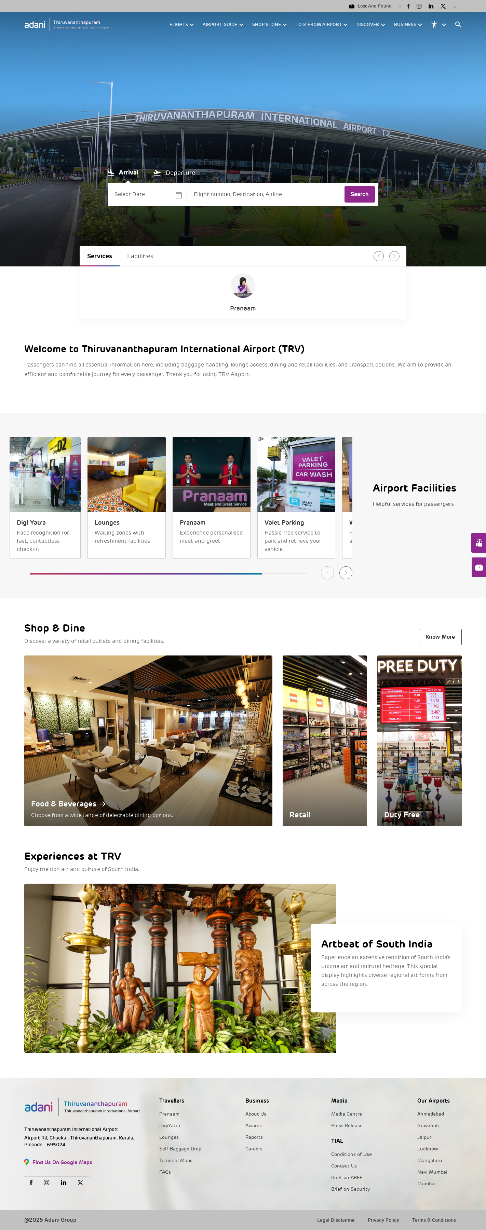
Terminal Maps (175, 1160)
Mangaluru (429, 1160)
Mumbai (426, 1184)
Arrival (123, 172)
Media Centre (346, 1114)
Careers (253, 1149)
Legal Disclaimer (336, 1220)
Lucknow (427, 1149)
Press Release (347, 1126)
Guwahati (428, 1126)
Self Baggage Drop (180, 1149)
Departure (174, 173)
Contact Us (344, 1166)
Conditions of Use (351, 1154)
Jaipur (424, 1137)
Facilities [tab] (140, 256)
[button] (182, 24)
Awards (253, 1126)
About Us (255, 1114)
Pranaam (169, 1114)
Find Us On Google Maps (58, 1162)
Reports (254, 1137)
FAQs (165, 1172)
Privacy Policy (383, 1220)
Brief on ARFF (346, 1177)
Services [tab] (99, 256)
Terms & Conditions (434, 1220)
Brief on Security (350, 1189)
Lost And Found (370, 6)
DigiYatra (169, 1126)
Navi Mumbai (432, 1172)
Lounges (169, 1137)
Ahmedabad (430, 1114)
